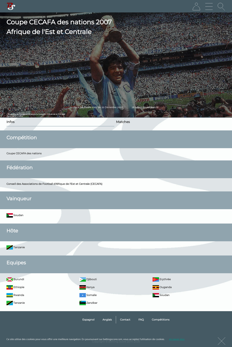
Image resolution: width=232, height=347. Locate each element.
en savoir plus (176, 339)
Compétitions (160, 319)
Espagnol (88, 319)
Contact (125, 319)
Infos (10, 122)
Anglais (107, 319)
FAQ (141, 319)
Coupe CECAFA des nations (24, 153)
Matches (123, 122)
